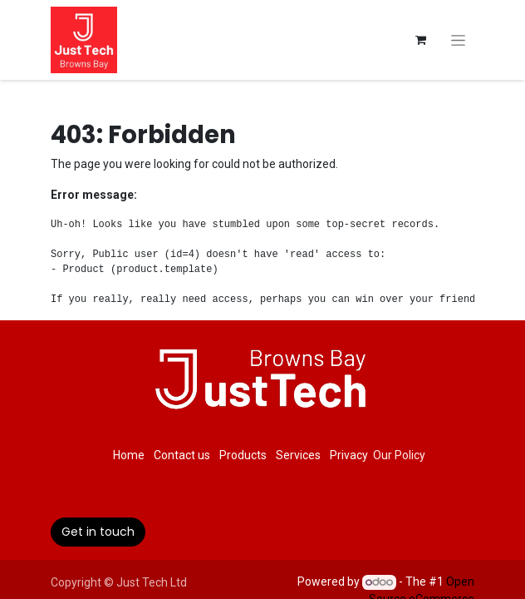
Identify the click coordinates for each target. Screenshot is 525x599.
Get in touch (98, 531)
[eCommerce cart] (420, 40)
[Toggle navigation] (458, 40)
